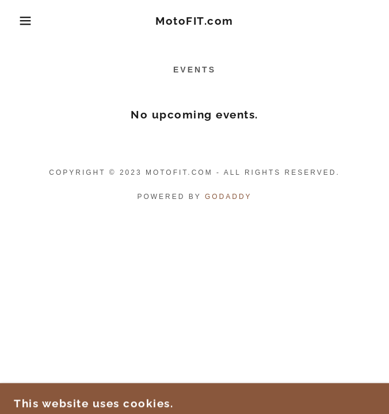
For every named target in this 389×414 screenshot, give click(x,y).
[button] (25, 20)
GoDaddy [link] (228, 197)
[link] (194, 21)
